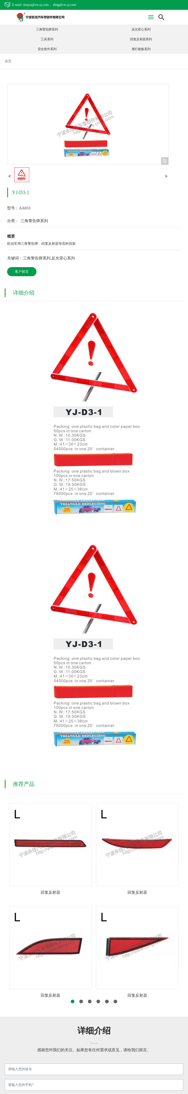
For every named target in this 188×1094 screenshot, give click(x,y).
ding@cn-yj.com (64, 5)
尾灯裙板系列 (141, 49)
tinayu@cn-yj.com (36, 5)
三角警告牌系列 (47, 29)
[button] (72, 1001)
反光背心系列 (141, 29)
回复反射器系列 (141, 39)
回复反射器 (50, 892)
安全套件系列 (47, 49)
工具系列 (47, 39)
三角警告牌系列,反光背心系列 (49, 258)
